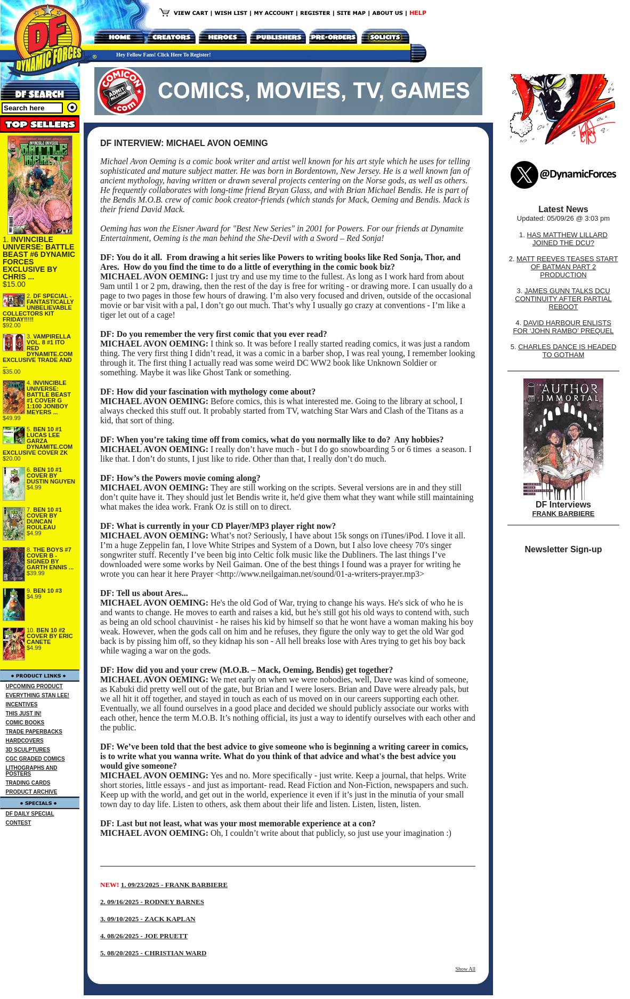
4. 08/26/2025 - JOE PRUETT (144, 936)
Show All (465, 969)
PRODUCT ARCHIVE (32, 792)
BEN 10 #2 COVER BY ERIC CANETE (50, 636)
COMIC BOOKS (25, 723)
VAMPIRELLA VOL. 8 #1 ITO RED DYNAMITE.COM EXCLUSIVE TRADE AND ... (37, 351)
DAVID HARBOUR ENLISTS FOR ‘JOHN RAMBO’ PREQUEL (563, 327)
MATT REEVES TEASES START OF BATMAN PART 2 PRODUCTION (567, 267)
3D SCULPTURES (28, 750)
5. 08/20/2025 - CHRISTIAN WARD (153, 953)
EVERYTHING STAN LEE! (37, 695)
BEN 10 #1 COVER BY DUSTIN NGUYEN (51, 475)
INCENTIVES (22, 704)
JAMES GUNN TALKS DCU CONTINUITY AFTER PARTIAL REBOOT (563, 299)
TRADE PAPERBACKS (34, 732)
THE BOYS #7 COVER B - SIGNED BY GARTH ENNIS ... (50, 558)
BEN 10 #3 (47, 590)
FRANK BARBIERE (563, 514)
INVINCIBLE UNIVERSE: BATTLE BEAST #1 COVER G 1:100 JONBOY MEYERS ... (49, 397)
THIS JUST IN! (24, 713)
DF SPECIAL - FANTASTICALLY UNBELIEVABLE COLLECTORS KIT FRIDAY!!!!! (38, 308)
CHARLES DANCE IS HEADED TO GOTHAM (567, 351)
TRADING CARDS (28, 783)
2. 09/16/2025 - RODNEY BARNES (152, 902)
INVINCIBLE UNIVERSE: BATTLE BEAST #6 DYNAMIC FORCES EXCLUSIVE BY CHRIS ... (39, 258)
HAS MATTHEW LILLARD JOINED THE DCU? (567, 239)
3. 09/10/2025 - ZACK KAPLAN (148, 919)
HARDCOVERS (25, 741)
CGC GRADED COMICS (35, 759)
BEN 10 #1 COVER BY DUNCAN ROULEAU (44, 518)
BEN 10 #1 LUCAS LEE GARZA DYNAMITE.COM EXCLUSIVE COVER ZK (37, 441)
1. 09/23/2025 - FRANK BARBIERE (174, 885)
